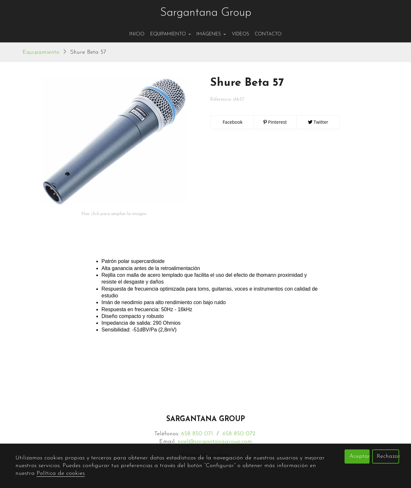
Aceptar (359, 456)
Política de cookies (61, 473)
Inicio (136, 34)
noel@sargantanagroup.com (215, 441)
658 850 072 (239, 434)
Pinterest (275, 122)
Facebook (232, 122)
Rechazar (388, 456)
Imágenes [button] (211, 34)
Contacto (268, 34)
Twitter (318, 122)
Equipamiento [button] (170, 34)
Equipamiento (40, 52)
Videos (240, 34)
